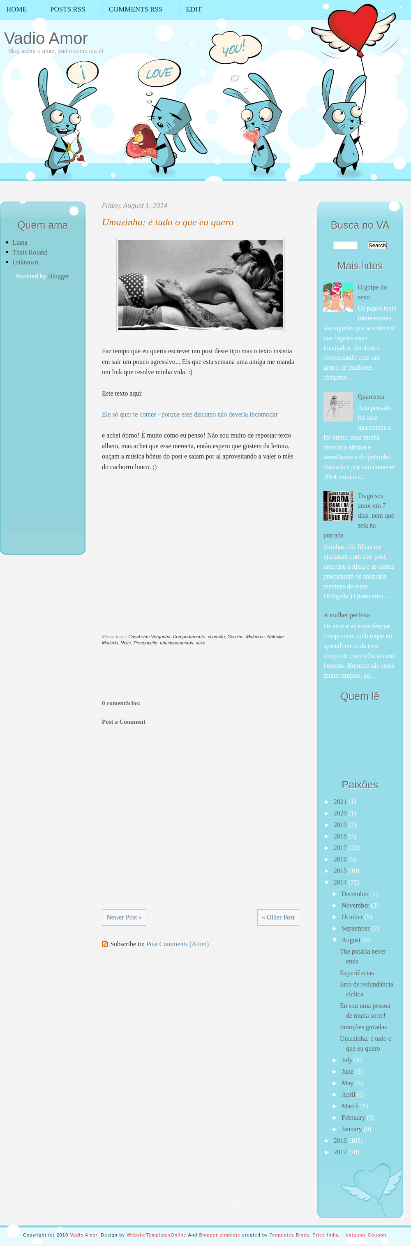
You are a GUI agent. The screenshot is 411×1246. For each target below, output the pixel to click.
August (352, 939)
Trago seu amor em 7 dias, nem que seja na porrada (358, 515)
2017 (341, 847)
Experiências (357, 972)
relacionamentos (176, 642)
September (356, 928)
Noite (125, 642)
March (351, 1105)
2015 (341, 870)
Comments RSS (136, 9)
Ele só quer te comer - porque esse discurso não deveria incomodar (190, 414)
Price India (326, 1234)
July (348, 1059)
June (348, 1071)
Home (16, 9)
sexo (200, 642)
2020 (341, 813)
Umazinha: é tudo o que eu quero (167, 222)
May (348, 1082)
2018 (341, 836)
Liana (19, 242)
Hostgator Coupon (364, 1234)
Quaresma (371, 396)
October (353, 916)
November (356, 905)
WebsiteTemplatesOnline (157, 1234)
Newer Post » (124, 917)
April (349, 1094)
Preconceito (145, 642)
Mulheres (255, 636)
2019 (341, 824)
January (353, 1129)
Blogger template (219, 1234)
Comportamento (189, 636)
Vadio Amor (46, 38)
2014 (341, 882)
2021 (341, 801)
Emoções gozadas (363, 1027)
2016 (341, 859)
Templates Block (289, 1234)
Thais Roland (30, 252)
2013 (341, 1140)
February (354, 1117)
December (356, 893)
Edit (194, 9)
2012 (341, 1152)
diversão (216, 636)
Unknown (25, 262)
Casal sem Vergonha (149, 636)
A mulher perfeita (346, 614)
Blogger (58, 276)
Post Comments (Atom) (177, 943)
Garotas (235, 636)
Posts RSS (67, 9)
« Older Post (278, 917)
